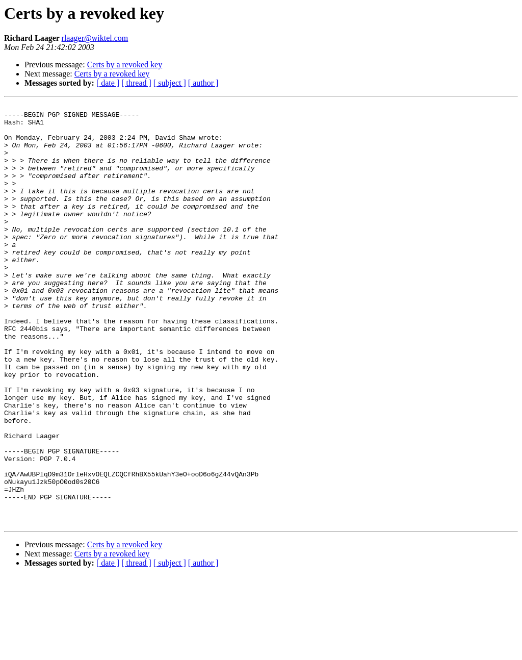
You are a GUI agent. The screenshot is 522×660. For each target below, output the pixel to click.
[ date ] (107, 83)
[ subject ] (169, 83)
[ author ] (203, 83)
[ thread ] (136, 83)
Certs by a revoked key (125, 64)
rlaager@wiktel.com (95, 38)
